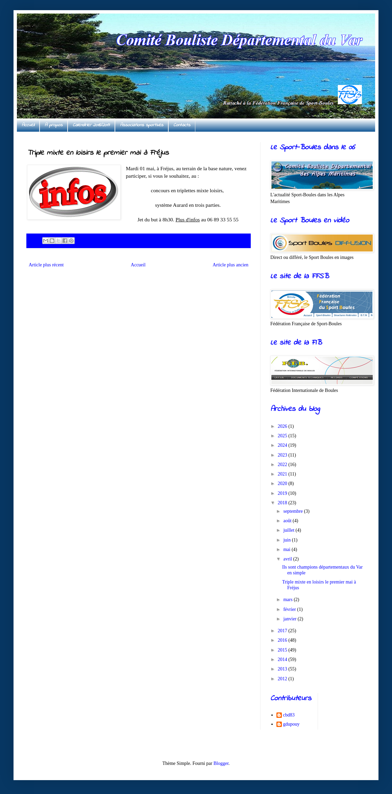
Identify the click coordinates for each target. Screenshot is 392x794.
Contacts (181, 125)
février (290, 609)
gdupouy (291, 724)
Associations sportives (141, 125)
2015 (283, 650)
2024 (283, 445)
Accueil (28, 125)
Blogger (221, 763)
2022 (283, 464)
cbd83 (289, 715)
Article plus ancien (230, 264)
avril (288, 558)
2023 (283, 455)
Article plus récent (46, 264)
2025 (283, 435)
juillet (289, 530)
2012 (283, 678)
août (288, 520)
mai (287, 549)
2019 (283, 493)
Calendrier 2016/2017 (91, 125)
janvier (290, 618)
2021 (283, 474)
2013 (283, 668)
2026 (283, 426)
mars (288, 599)
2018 (283, 502)
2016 (283, 640)
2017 (283, 630)
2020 (283, 483)
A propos (54, 125)
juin (287, 540)
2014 (283, 659)
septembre (293, 511)
